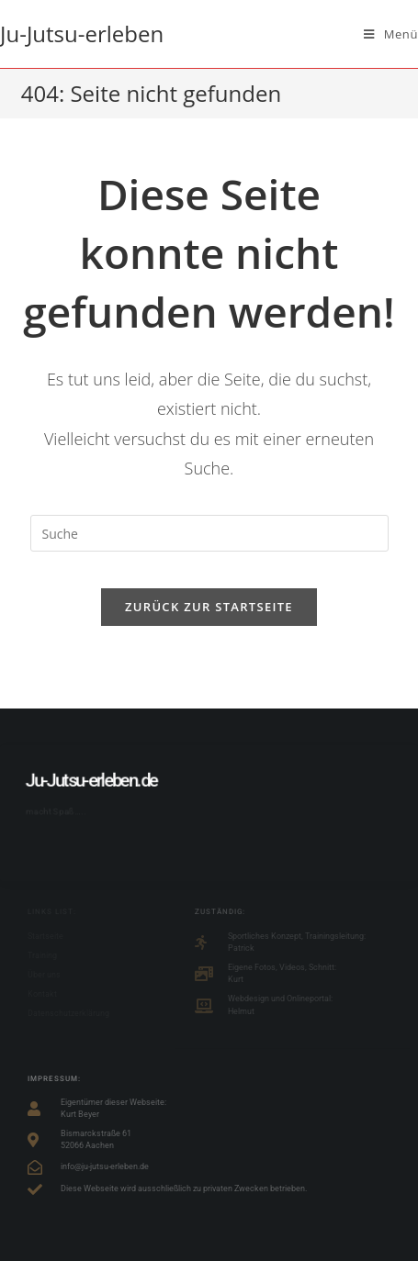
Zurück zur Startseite (209, 606)
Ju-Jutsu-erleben (82, 33)
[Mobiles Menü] (391, 34)
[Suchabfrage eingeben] (209, 533)
